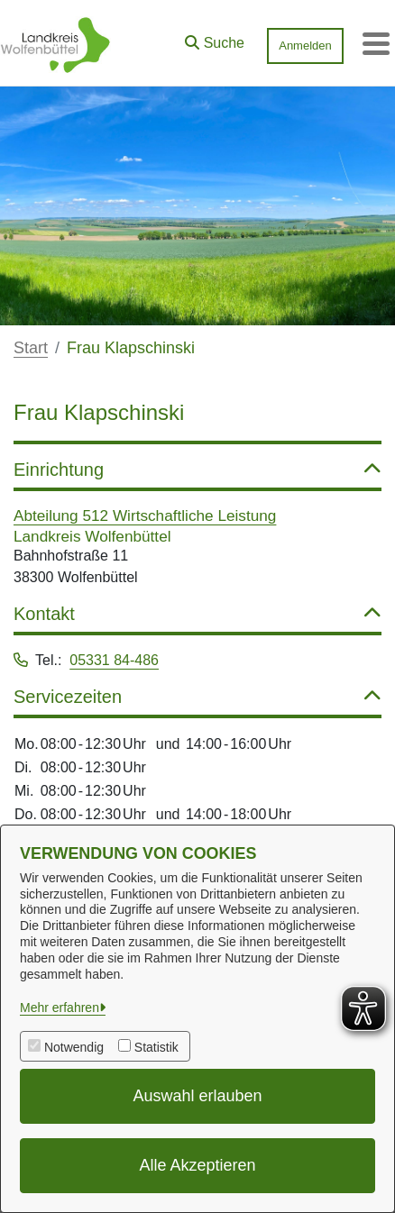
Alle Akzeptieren (197, 1165)
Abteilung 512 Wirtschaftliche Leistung (145, 515)
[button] (214, 39)
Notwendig (74, 1047)
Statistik (156, 1047)
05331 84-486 (114, 660)
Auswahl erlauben (197, 1096)
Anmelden (305, 45)
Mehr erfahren (59, 1007)
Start (31, 348)
